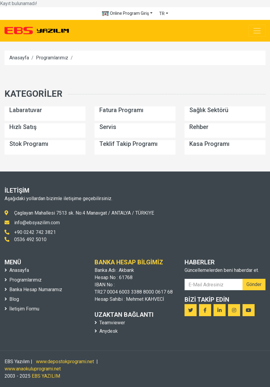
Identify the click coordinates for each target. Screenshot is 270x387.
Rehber (198, 127)
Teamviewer (110, 323)
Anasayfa (19, 58)
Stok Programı (28, 143)
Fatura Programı (121, 110)
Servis (107, 127)
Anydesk (106, 331)
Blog (12, 299)
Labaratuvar (25, 110)
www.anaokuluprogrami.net (33, 369)
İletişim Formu (22, 309)
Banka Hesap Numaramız (33, 289)
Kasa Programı (209, 143)
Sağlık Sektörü (208, 110)
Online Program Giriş (125, 13)
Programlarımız (52, 58)
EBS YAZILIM (46, 376)
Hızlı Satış (23, 127)
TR (162, 13)
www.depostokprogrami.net (65, 361)
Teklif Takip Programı (128, 143)
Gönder (254, 284)
